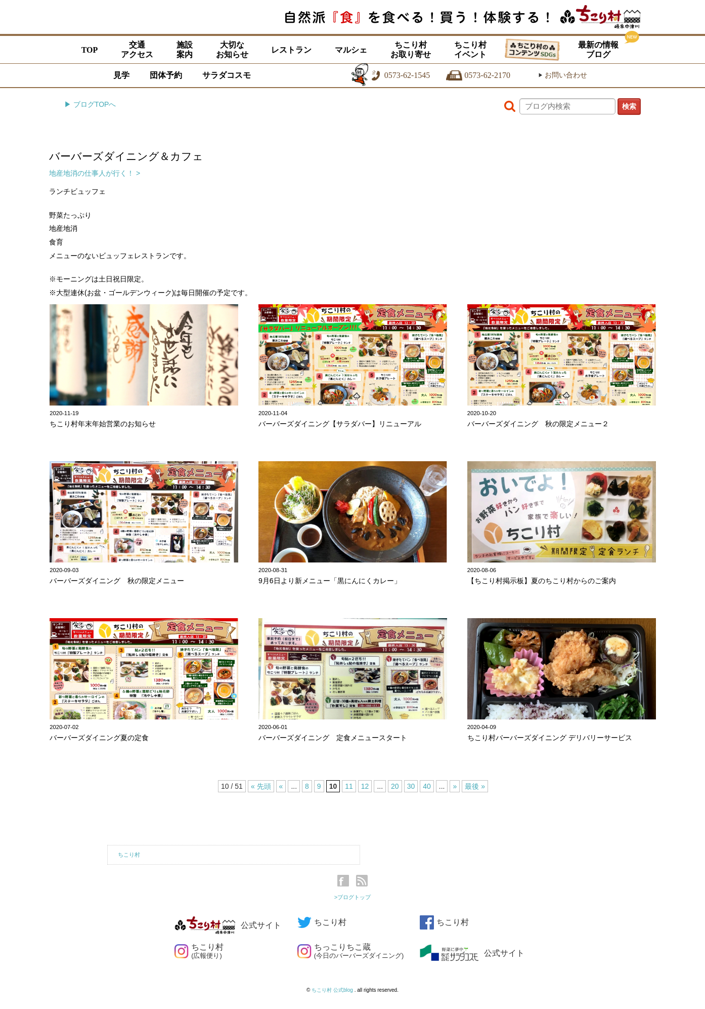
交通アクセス (137, 50)
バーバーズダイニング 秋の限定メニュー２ (538, 424)
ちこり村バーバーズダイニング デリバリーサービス (549, 738)
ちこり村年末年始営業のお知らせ (103, 424)
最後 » (475, 786)
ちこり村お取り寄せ (410, 50)
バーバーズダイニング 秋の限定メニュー (117, 581)
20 (395, 786)
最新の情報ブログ (598, 50)
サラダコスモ (226, 75)
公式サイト (227, 925)
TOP (89, 50)
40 (427, 786)
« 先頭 (261, 786)
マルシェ (351, 50)
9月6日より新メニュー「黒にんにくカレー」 (329, 581)
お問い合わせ (562, 75)
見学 (121, 75)
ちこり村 (129, 855)
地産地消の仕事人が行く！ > (94, 173)
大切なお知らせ (232, 50)
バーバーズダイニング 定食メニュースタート (332, 738)
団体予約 (166, 75)
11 (349, 786)
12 (365, 786)
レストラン (291, 50)
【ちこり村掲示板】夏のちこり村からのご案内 (541, 581)
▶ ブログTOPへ (90, 104)
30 (411, 786)
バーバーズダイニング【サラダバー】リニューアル (339, 424)
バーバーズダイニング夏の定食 (99, 738)
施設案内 (185, 50)
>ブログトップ (352, 897)
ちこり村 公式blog (333, 990)
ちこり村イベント (470, 50)
